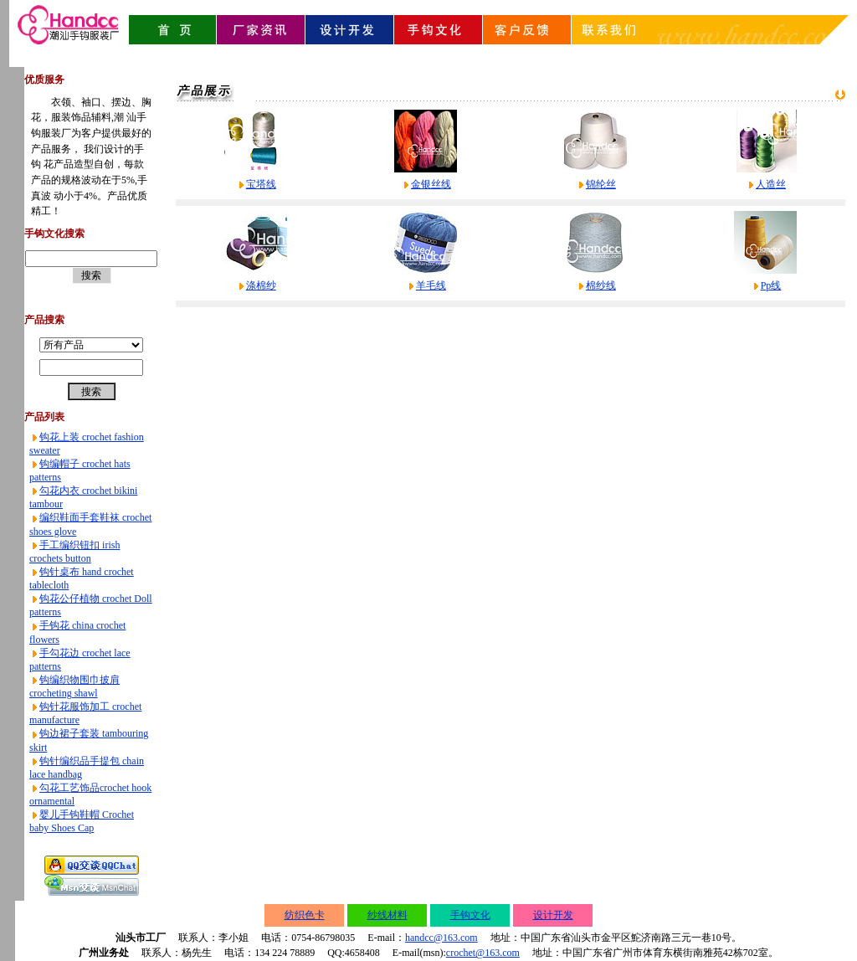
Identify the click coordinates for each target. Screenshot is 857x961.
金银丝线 (431, 184)
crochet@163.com (483, 952)
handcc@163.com (441, 937)
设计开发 (553, 915)
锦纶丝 (601, 184)
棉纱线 (601, 285)
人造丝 (771, 184)
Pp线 (771, 285)
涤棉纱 (261, 285)
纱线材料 (387, 915)
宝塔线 (261, 184)
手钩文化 (470, 915)
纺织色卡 (305, 915)
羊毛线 (431, 285)
